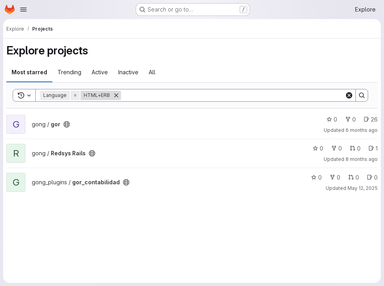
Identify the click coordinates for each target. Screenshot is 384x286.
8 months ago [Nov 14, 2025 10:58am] (362, 159)
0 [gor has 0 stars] (331, 119)
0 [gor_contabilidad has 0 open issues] (372, 177)
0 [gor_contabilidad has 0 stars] (316, 177)
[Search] (233, 95)
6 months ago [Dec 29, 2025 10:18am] (362, 130)
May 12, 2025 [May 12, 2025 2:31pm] (363, 188)
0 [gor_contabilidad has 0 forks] (335, 177)
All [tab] (152, 72)
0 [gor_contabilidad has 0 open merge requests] (353, 177)
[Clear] (349, 95)
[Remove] (116, 95)
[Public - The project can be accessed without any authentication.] (66, 124)
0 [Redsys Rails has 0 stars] (318, 148)
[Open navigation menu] (23, 9)
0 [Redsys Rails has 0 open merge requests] (355, 148)
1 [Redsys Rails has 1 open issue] (373, 148)
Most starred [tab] (29, 72)
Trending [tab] (69, 72)
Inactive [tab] (128, 72)
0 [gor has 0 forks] (350, 119)
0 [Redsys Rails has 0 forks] (336, 148)
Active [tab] (100, 72)
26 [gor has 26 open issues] (371, 119)
